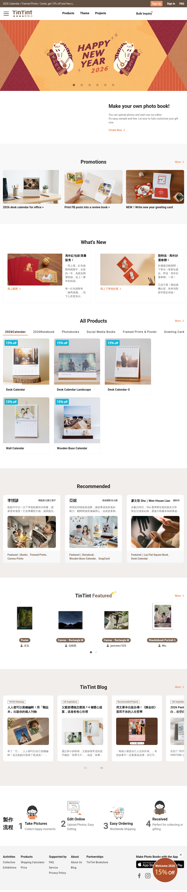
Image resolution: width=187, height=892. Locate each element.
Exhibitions (9, 858)
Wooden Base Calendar (82, 549)
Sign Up (156, 3)
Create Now (117, 130)
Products (68, 13)
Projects (100, 13)
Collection (9, 853)
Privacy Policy (57, 863)
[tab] (68, 14)
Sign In (171, 3)
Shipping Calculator (33, 853)
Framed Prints (38, 545)
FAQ (182, 3)
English (177, 886)
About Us (76, 853)
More (179, 161)
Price (24, 858)
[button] (25, 609)
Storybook (88, 545)
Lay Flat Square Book (156, 545)
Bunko (24, 545)
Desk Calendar (139, 549)
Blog (73, 858)
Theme (84, 13)
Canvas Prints (15, 549)
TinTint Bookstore (97, 853)
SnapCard (104, 549)
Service (53, 858)
